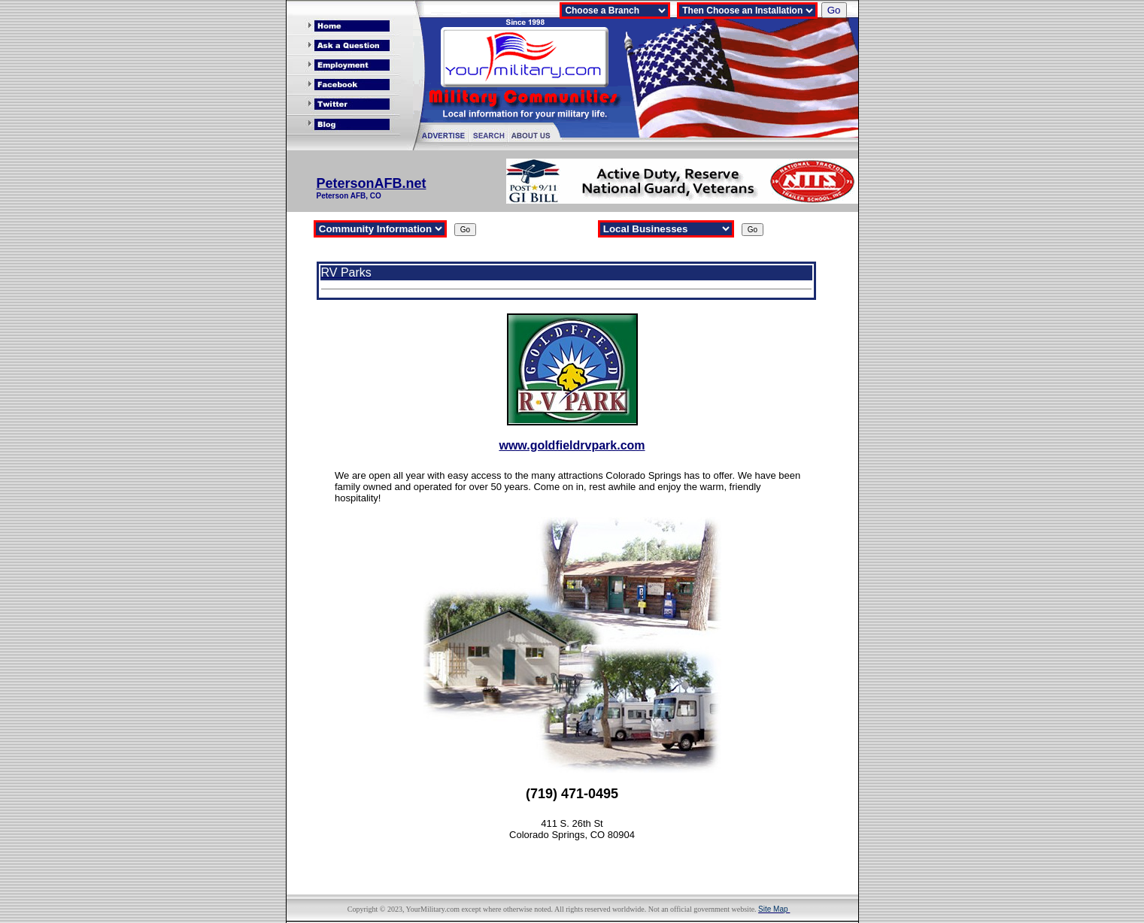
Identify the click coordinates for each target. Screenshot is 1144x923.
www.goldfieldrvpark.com (572, 445)
